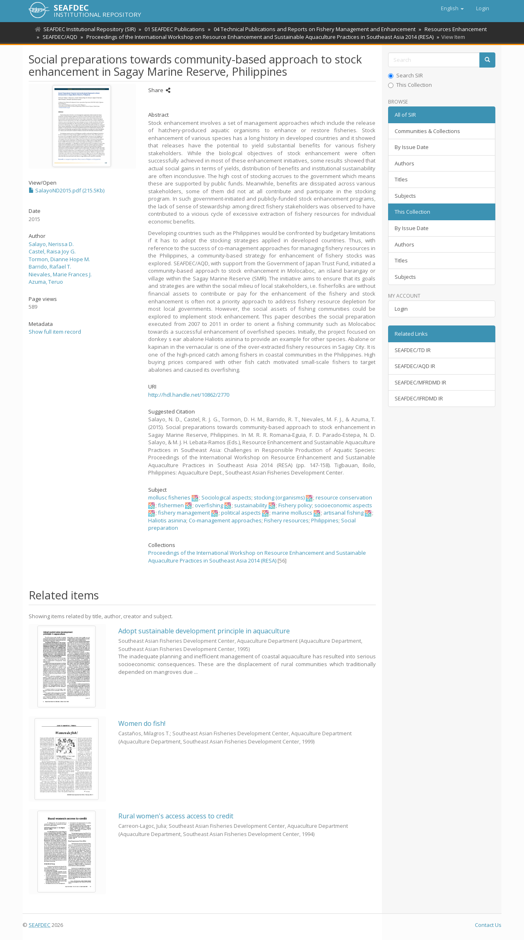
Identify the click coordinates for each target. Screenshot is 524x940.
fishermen (171, 505)
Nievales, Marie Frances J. (60, 274)
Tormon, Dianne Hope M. (59, 259)
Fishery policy (295, 505)
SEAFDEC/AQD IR (415, 366)
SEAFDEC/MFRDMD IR (420, 382)
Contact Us (488, 925)
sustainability (250, 505)
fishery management (184, 512)
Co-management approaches (225, 520)
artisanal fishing (343, 512)
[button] (452, 8)
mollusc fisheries (169, 497)
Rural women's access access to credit (175, 815)
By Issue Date (412, 147)
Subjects (405, 195)
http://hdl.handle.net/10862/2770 (188, 394)
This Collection (410, 84)
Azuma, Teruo (46, 281)
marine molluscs (292, 512)
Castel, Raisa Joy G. (52, 251)
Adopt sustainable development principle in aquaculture (204, 630)
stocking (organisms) (279, 497)
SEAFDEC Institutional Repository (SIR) (89, 29)
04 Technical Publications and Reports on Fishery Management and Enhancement (312, 29)
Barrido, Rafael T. (50, 266)
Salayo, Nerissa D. (51, 244)
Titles (401, 179)
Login (401, 308)
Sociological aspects (226, 497)
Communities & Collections (427, 131)
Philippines (325, 520)
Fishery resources (286, 520)
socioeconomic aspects (343, 505)
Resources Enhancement (452, 29)
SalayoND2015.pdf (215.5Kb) (66, 190)
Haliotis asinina (167, 520)
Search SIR (405, 75)
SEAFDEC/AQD (58, 37)
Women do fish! (141, 723)
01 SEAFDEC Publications (173, 29)
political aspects (241, 512)
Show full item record (55, 331)
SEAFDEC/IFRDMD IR (419, 398)
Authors (404, 163)
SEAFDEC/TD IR (413, 350)
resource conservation (344, 497)
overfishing (209, 505)
